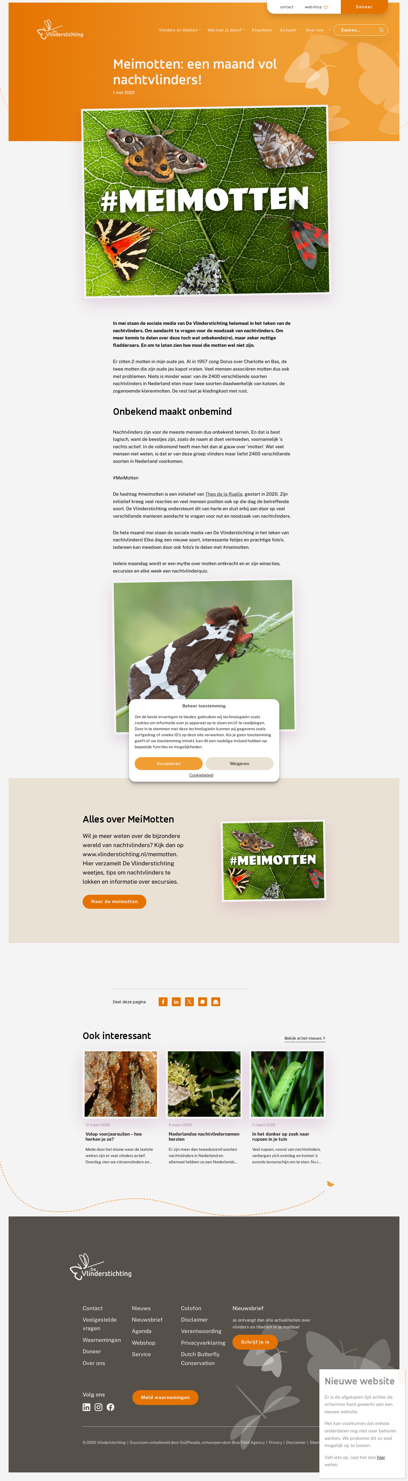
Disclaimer (296, 1442)
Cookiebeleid (201, 775)
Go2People (190, 1442)
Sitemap (317, 1442)
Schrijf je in (255, 1342)
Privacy (275, 1442)
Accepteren (169, 763)
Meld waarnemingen (165, 1397)
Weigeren (239, 763)
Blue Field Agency (248, 1442)
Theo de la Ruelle (223, 494)
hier (381, 1457)
